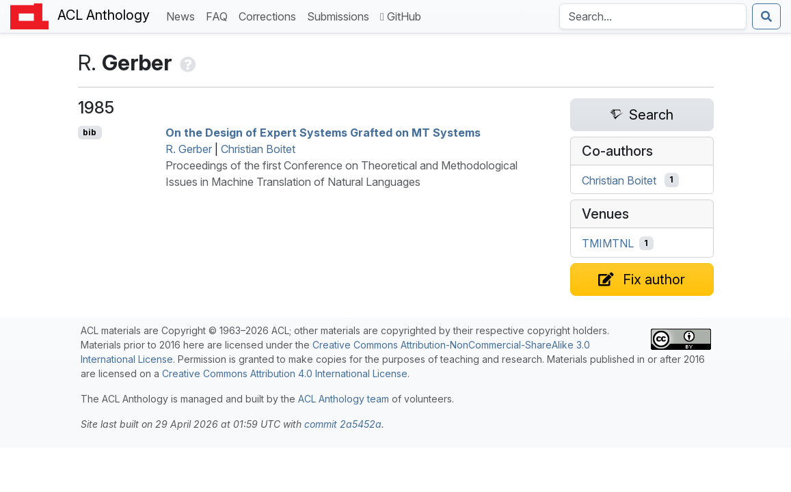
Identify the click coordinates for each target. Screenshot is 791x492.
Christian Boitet (258, 149)
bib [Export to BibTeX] (89, 132)
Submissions (341, 15)
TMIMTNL (608, 243)
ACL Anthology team (343, 399)
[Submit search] (766, 16)
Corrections (270, 15)
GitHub (400, 16)
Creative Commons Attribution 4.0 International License (284, 373)
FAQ (219, 15)
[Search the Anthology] (653, 16)
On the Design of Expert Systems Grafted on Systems (323, 132)
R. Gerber (188, 149)
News (183, 15)
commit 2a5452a (342, 424)
